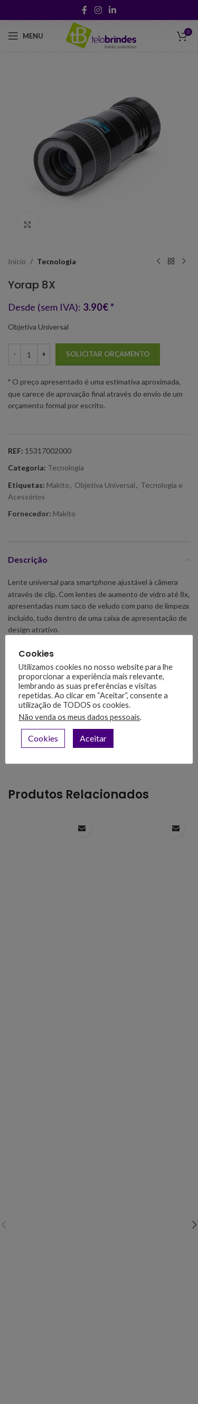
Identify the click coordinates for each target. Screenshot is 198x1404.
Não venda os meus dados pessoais (79, 717)
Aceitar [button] (93, 738)
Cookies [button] (43, 738)
